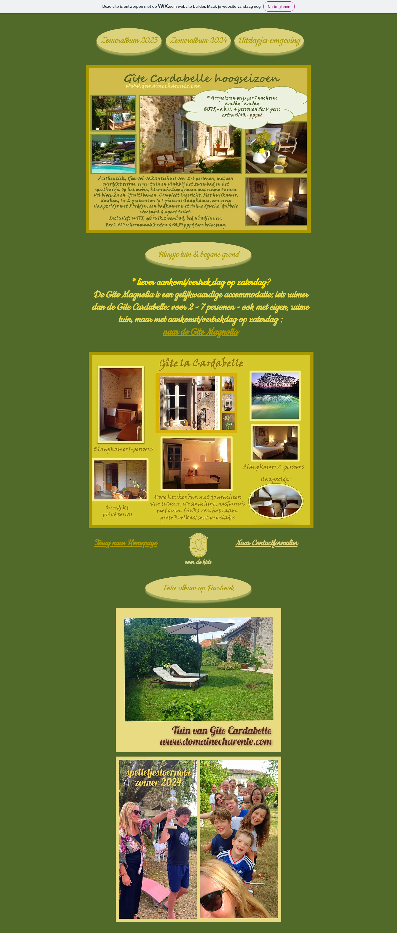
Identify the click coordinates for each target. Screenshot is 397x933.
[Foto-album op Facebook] (198, 587)
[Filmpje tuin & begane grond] (198, 254)
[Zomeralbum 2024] (198, 40)
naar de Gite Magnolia (200, 332)
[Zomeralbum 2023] (129, 40)
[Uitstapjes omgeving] (269, 40)
